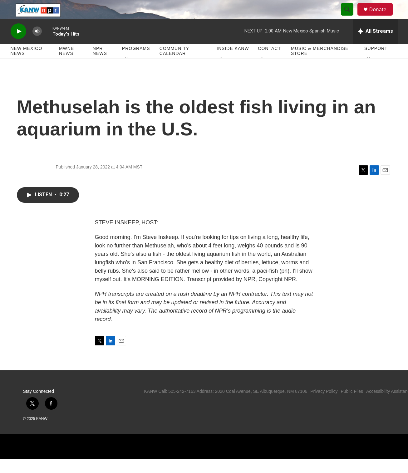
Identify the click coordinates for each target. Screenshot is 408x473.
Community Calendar (174, 65)
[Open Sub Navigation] (126, 72)
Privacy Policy (323, 405)
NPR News (100, 65)
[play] (18, 45)
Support (375, 62)
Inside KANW (233, 62)
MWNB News (66, 65)
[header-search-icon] (350, 16)
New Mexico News (26, 65)
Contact (269, 62)
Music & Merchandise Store (320, 65)
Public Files (352, 405)
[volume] (37, 45)
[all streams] (375, 45)
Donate (381, 16)
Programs (136, 62)
